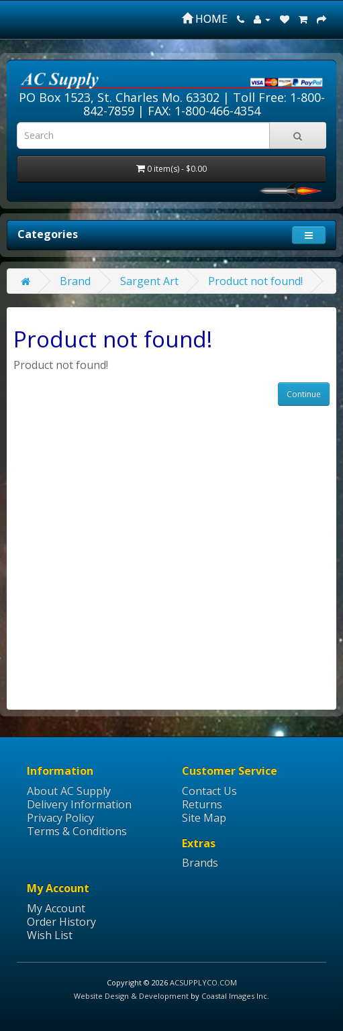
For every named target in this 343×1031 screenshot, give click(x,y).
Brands (200, 862)
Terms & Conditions (77, 831)
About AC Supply (69, 790)
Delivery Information (79, 804)
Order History (61, 921)
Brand (75, 281)
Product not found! (255, 281)
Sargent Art (149, 281)
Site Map (204, 817)
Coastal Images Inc (234, 996)
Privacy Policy (60, 817)
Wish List (49, 935)
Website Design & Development (131, 996)
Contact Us (209, 790)
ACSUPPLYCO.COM (203, 982)
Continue (304, 394)
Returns (202, 804)
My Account (56, 908)
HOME (205, 18)
